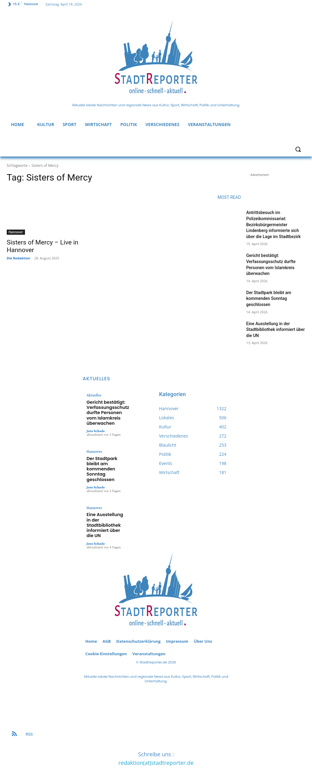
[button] (298, 149)
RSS (29, 712)
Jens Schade (96, 426)
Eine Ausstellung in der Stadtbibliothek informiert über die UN (275, 329)
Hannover (16, 232)
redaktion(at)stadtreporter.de (156, 740)
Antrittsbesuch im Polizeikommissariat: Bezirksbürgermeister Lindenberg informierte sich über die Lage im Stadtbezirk (273, 224)
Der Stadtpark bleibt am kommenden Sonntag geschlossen (268, 298)
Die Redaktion (18, 258)
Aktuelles (94, 395)
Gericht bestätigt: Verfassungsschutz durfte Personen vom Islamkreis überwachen (104, 410)
